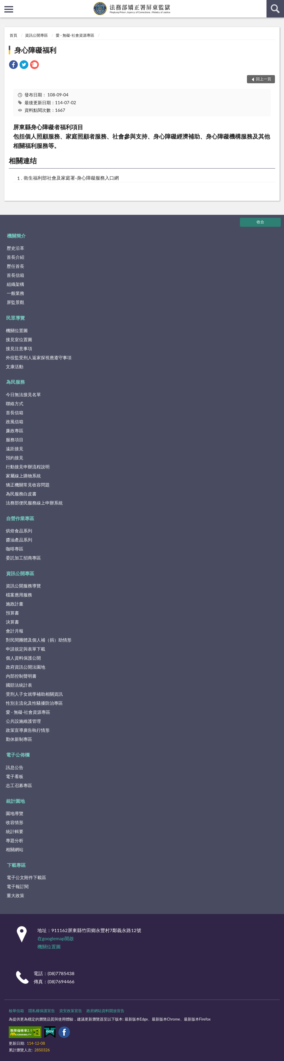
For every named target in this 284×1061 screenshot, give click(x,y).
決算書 (12, 621)
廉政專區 (14, 430)
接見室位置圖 (19, 339)
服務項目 (14, 439)
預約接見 (14, 457)
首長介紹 (15, 257)
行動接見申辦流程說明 (28, 466)
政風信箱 (14, 421)
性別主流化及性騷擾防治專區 (34, 703)
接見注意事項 (19, 348)
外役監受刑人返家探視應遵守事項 (39, 357)
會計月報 (14, 630)
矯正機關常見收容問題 (28, 484)
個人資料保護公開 (23, 657)
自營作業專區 (20, 518)
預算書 (12, 612)
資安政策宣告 (70, 1010)
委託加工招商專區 (23, 557)
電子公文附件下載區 (26, 877)
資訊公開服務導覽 (23, 585)
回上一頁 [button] (263, 79)
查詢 (275, 8)
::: (4, 4)
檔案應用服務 (19, 594)
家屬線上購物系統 (23, 475)
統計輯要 (14, 831)
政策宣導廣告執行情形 (28, 730)
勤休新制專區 (19, 739)
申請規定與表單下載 (25, 648)
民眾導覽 (15, 317)
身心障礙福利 (35, 50)
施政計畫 (14, 603)
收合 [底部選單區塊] (260, 221)
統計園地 (15, 801)
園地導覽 (14, 813)
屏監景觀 (15, 302)
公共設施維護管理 (23, 721)
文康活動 (14, 366)
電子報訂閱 (18, 886)
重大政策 (15, 895)
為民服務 (15, 382)
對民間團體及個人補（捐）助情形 (39, 639)
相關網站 (14, 849)
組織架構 (15, 284)
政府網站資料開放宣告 (105, 1010)
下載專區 (16, 865)
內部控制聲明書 (21, 676)
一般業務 (15, 293)
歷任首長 (15, 266)
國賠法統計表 (19, 685)
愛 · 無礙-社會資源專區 (75, 35)
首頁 (13, 35)
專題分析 (14, 840)
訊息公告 (14, 767)
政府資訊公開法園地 (25, 666)
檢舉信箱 (16, 1010)
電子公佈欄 (17, 754)
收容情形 (14, 822)
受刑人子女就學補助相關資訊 (34, 694)
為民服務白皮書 (21, 493)
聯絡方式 (14, 403)
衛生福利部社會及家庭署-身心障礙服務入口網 (71, 177)
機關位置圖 (17, 330)
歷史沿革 (15, 248)
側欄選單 (8, 9)
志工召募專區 (19, 785)
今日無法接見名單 (23, 394)
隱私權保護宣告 (41, 1010)
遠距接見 (14, 448)
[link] (13, 65)
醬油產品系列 (19, 539)
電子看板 (14, 776)
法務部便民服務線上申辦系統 (34, 502)
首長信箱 (15, 275)
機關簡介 (16, 235)
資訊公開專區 (36, 35)
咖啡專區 (14, 548)
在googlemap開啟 (55, 938)
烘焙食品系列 (19, 530)
